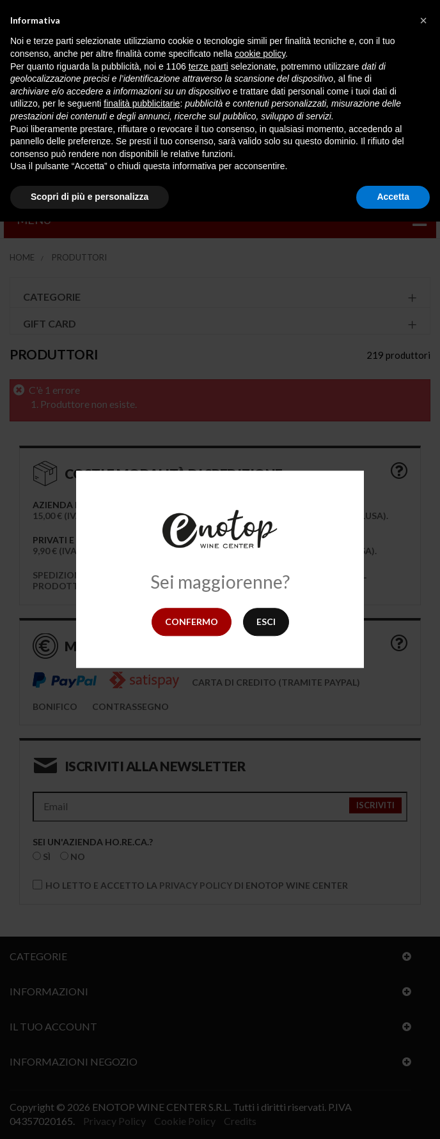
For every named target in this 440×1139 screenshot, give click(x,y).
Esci (266, 621)
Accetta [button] (393, 197)
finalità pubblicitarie (142, 103)
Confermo (191, 621)
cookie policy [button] (260, 54)
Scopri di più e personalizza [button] (89, 197)
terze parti (208, 66)
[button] (423, 20)
